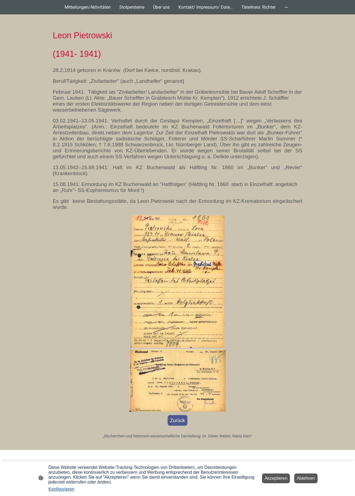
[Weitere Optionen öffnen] (286, 7)
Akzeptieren (275, 478)
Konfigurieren (61, 489)
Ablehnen (306, 478)
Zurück (177, 420)
